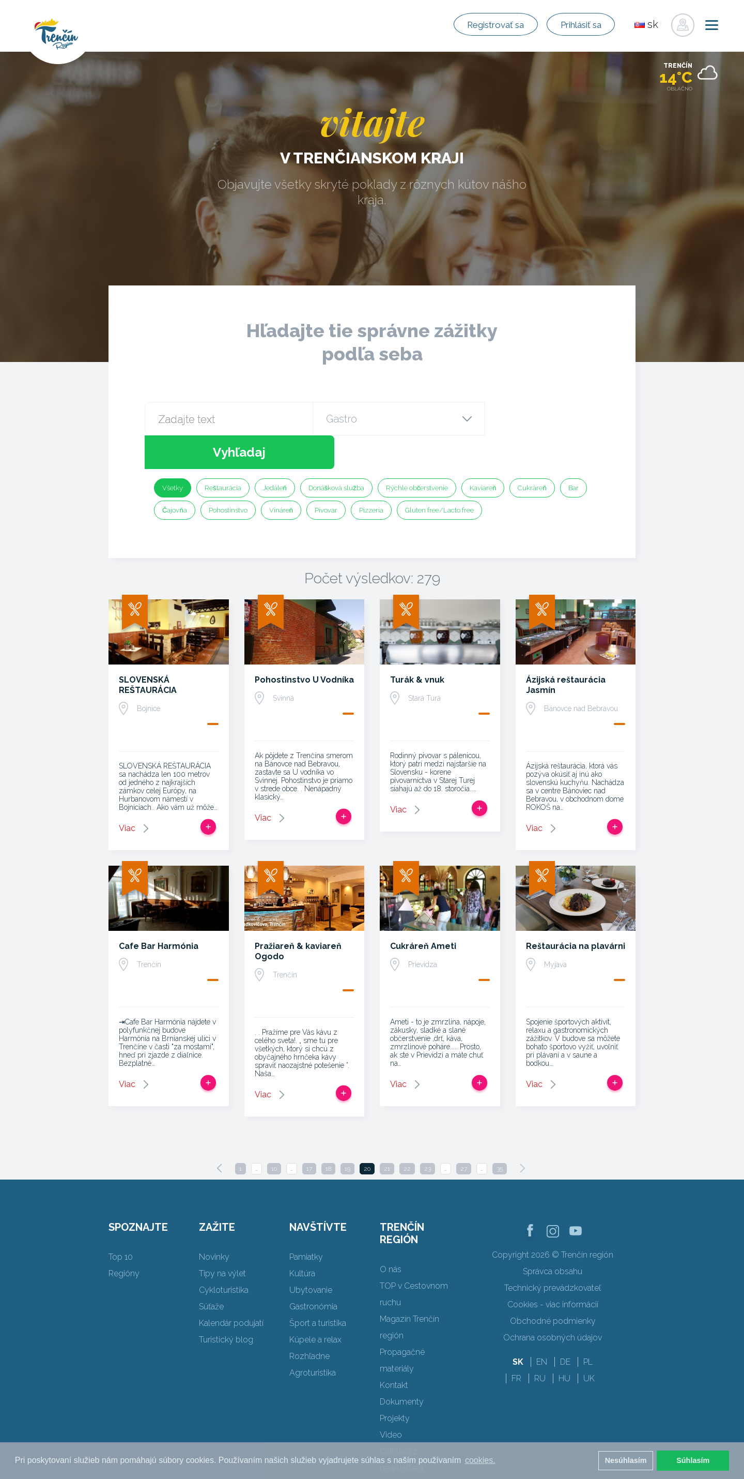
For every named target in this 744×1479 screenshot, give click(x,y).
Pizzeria (371, 476)
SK (518, 1328)
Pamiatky (306, 1223)
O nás (390, 1236)
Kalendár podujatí (231, 1289)
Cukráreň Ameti (423, 912)
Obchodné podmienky (553, 1287)
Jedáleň (275, 454)
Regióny (124, 1240)
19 (347, 1135)
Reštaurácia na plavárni (575, 912)
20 (367, 1135)
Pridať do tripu (208, 793)
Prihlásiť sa (572, 25)
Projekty (395, 1385)
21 (387, 1135)
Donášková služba (336, 454)
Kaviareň (483, 454)
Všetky (172, 454)
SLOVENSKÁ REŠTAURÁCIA (148, 651)
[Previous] (219, 1134)
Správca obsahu (552, 1238)
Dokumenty (402, 1368)
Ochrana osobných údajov (552, 1304)
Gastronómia (313, 1273)
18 (328, 1135)
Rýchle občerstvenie (417, 454)
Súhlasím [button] (692, 1460)
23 (427, 1135)
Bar (573, 454)
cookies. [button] (480, 1460)
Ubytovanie (310, 1256)
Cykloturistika (224, 1256)
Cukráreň (532, 454)
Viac (127, 794)
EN (541, 1328)
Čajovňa (174, 476)
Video (391, 1401)
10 (274, 1135)
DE (565, 1328)
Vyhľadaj (541, 418)
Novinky (214, 1223)
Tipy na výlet (222, 1240)
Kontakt (394, 1351)
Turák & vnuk (417, 646)
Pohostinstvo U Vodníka (304, 646)
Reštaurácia (223, 454)
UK (589, 1345)
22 (407, 1135)
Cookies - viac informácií (552, 1271)
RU (540, 1345)
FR (516, 1345)
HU (564, 1345)
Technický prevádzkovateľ (552, 1254)
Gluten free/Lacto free (439, 476)
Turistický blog (226, 1306)
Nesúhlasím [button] (626, 1460)
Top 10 (121, 1223)
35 (500, 1135)
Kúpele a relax (315, 1306)
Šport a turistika (317, 1289)
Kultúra (302, 1240)
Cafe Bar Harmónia (158, 912)
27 (463, 1135)
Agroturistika (312, 1339)
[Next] (522, 1134)
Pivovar (326, 476)
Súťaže (211, 1273)
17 (309, 1135)
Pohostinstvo (228, 476)
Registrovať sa (470, 25)
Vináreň (281, 476)
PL (588, 1328)
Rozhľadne (309, 1322)
